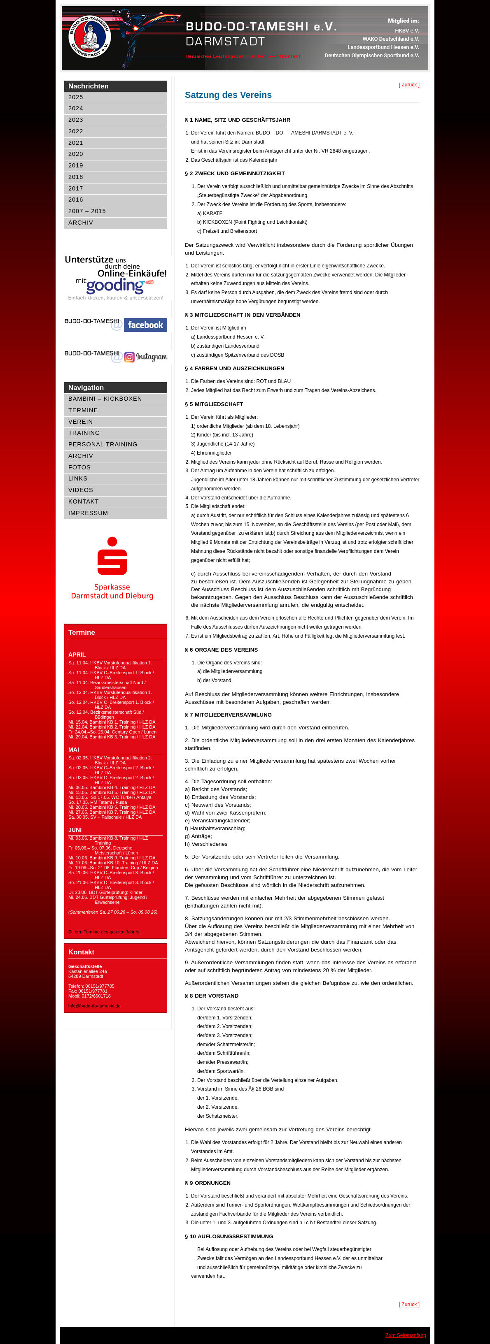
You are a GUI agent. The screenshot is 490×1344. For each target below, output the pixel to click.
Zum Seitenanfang (405, 1335)
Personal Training (103, 444)
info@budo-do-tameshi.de (94, 1005)
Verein (80, 421)
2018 (75, 177)
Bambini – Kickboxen (105, 398)
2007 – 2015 (87, 211)
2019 (75, 165)
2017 (75, 188)
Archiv (80, 222)
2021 (75, 142)
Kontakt (83, 501)
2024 (75, 108)
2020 (75, 154)
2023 (75, 119)
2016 (75, 199)
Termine (83, 410)
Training (84, 432)
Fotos (79, 467)
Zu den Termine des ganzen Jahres (103, 931)
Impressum (88, 513)
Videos (80, 490)
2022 (75, 131)
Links (78, 478)
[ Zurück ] (409, 85)
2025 (75, 97)
